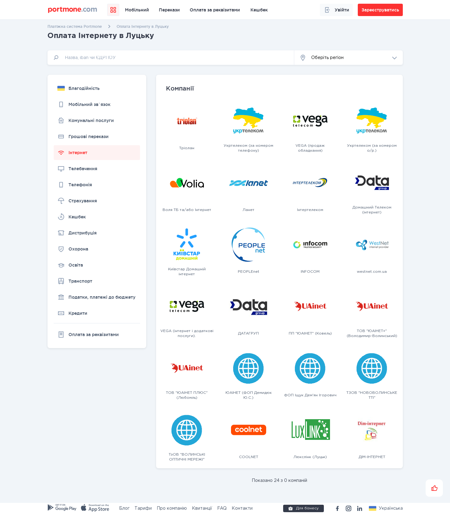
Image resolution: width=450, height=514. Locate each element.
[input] (170, 57)
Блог (124, 508)
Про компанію (172, 508)
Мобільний (137, 9)
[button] (348, 57)
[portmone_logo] (72, 10)
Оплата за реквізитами (215, 9)
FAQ (222, 508)
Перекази (169, 9)
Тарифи (143, 508)
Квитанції (202, 508)
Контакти (242, 508)
